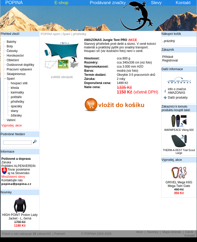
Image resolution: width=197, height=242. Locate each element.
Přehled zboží (10, 34)
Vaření (11, 120)
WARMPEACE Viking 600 (179, 130)
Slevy (156, 2)
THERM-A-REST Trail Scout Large (179, 151)
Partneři (59, 234)
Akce (139, 232)
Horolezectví (15, 55)
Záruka (6, 162)
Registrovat (170, 60)
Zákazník (168, 49)
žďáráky (16, 115)
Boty (10, 46)
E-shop (61, 2)
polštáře (16, 97)
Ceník (189, 232)
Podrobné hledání (13, 134)
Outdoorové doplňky (20, 65)
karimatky (17, 92)
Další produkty (178, 97)
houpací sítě (19, 83)
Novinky (6, 192)
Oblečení (13, 60)
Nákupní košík (171, 34)
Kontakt (183, 2)
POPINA (14, 2)
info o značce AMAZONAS (177, 90)
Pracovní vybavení (19, 69)
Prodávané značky (108, 2)
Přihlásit (167, 57)
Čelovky (12, 51)
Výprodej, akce (12, 125)
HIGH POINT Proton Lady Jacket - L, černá (20, 216)
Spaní (11, 78)
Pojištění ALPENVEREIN (19, 166)
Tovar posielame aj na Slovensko (18, 171)
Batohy (11, 42)
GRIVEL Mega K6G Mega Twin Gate (178, 184)
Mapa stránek (171, 232)
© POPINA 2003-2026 (96, 234)
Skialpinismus (16, 74)
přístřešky (17, 101)
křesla (15, 88)
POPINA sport (50, 34)
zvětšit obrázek (62, 75)
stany (14, 111)
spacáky (16, 106)
